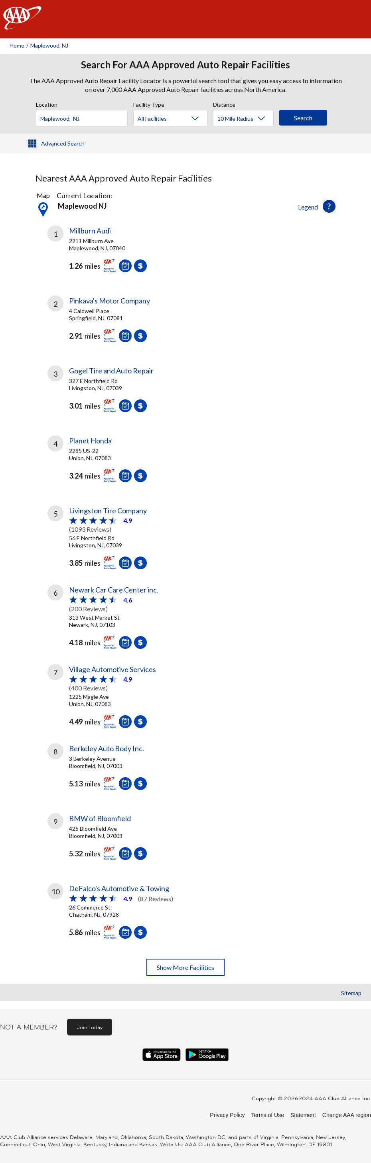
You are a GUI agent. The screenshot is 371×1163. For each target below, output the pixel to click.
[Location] (82, 118)
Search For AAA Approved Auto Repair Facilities (185, 65)
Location (46, 103)
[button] (329, 206)
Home (17, 45)
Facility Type (148, 103)
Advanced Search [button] (63, 143)
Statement (303, 1115)
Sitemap (351, 992)
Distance (224, 103)
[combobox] (84, 116)
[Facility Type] (177, 118)
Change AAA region (346, 1115)
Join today (90, 1027)
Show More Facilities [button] (185, 967)
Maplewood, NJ (49, 45)
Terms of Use (267, 1115)
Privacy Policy (227, 1115)
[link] (116, 255)
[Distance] (246, 118)
